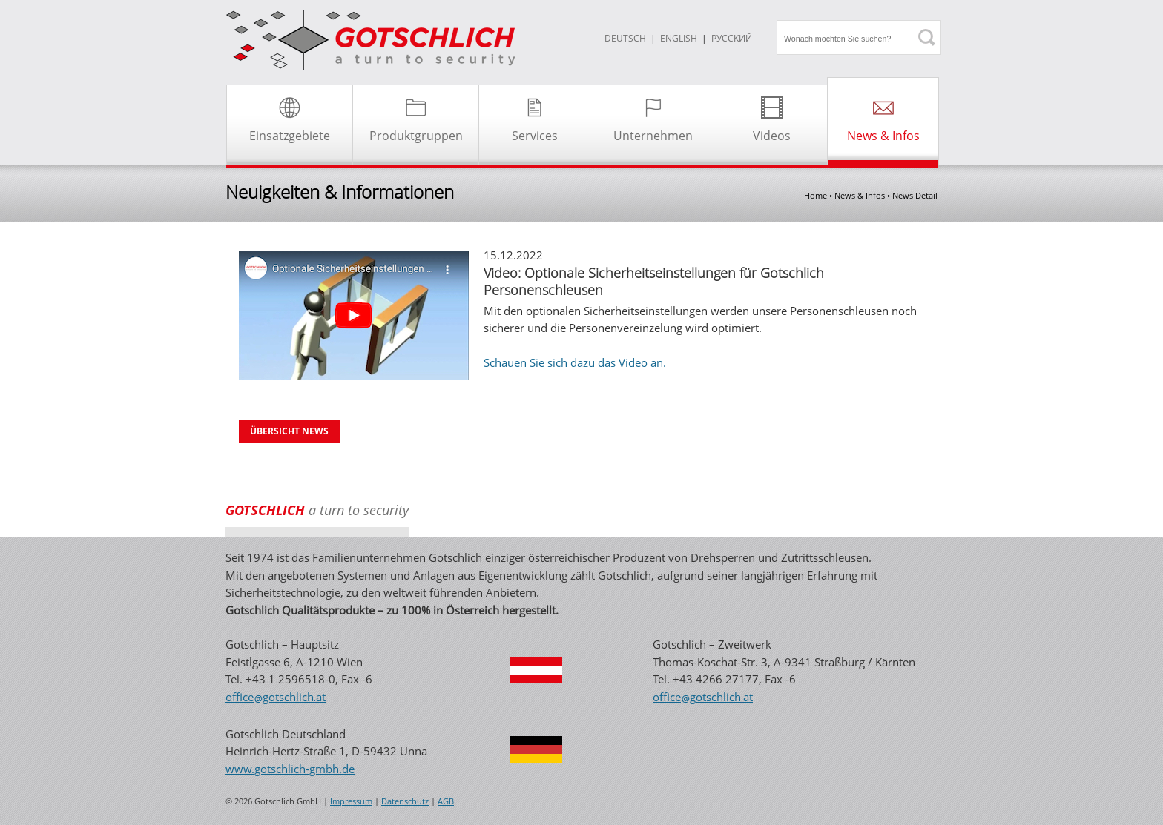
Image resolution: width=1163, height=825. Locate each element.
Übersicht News (289, 431)
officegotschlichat (275, 696)
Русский (731, 38)
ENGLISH (678, 38)
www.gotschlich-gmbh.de (290, 768)
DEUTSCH (625, 38)
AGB (446, 801)
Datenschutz (405, 801)
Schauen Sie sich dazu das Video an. (575, 362)
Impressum (351, 801)
